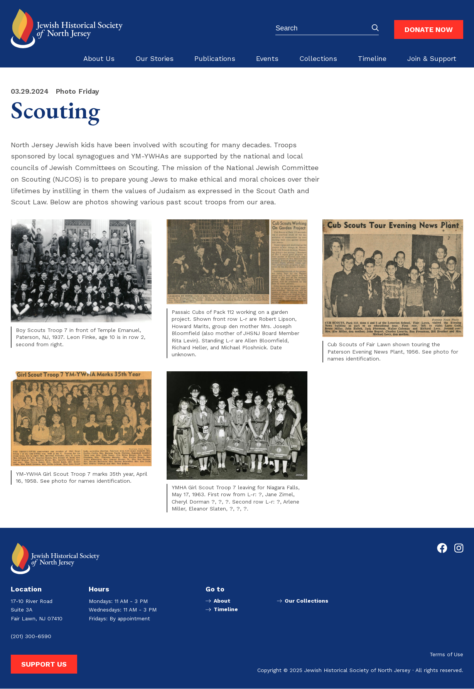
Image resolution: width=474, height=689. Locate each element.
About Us (99, 58)
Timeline (372, 58)
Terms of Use (446, 654)
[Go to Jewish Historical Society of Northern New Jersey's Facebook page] (442, 548)
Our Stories (154, 58)
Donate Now (429, 29)
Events (267, 58)
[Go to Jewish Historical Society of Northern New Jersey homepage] (67, 28)
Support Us (44, 664)
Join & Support (431, 58)
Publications (214, 58)
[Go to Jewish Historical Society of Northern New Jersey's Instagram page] (458, 548)
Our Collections (307, 601)
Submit (375, 27)
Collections (318, 58)
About (222, 601)
